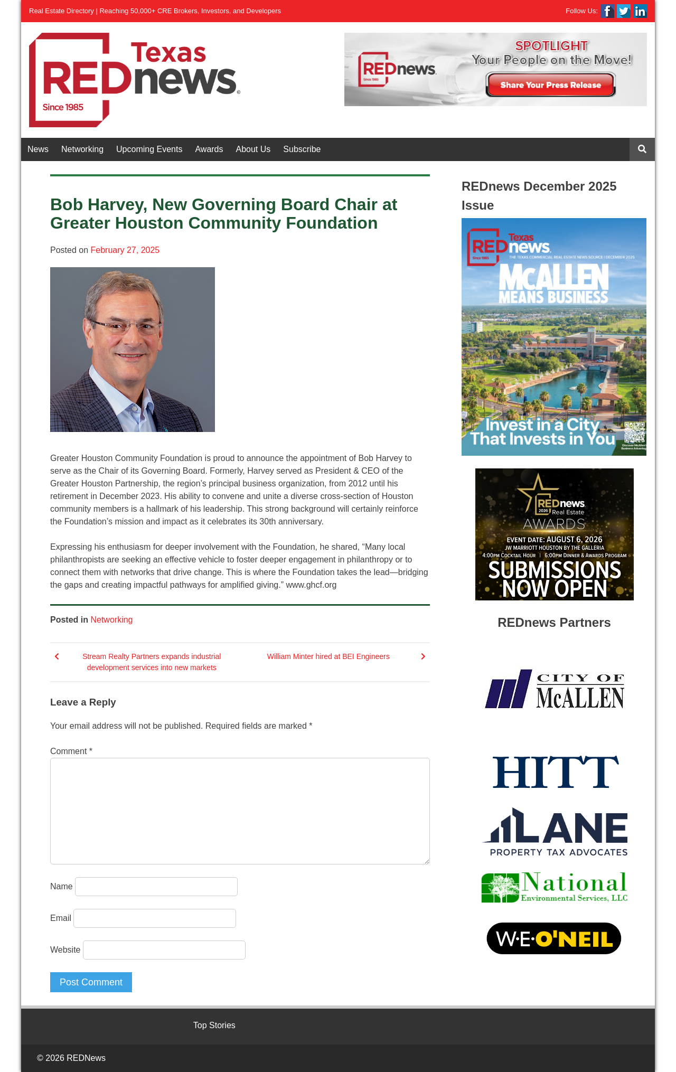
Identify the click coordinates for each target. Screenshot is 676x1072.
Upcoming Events (149, 149)
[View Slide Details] (495, 69)
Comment (71, 751)
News (38, 149)
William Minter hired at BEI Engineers (328, 656)
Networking (82, 149)
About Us (253, 149)
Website (65, 949)
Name (61, 886)
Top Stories (214, 1025)
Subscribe (302, 149)
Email (60, 918)
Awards (209, 149)
